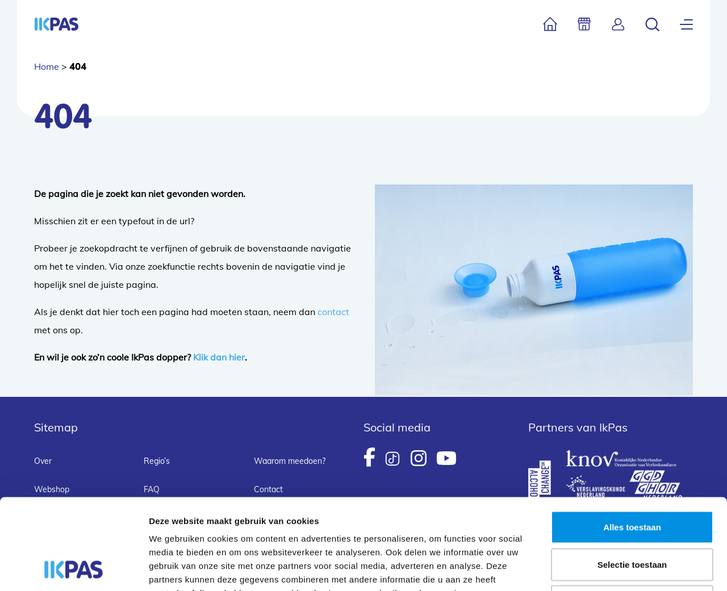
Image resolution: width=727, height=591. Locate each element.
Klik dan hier (219, 357)
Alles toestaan (632, 442)
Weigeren (632, 516)
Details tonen (614, 568)
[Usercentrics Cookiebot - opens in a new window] (73, 568)
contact (333, 311)
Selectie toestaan (632, 479)
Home (46, 66)
